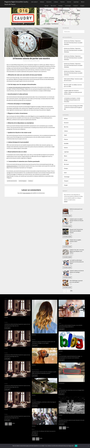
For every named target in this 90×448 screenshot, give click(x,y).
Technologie (68, 5)
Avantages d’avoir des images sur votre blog (69, 352)
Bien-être (66, 127)
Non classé (53, 5)
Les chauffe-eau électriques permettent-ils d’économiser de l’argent (77, 262)
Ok (76, 445)
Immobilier (66, 143)
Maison (82, 2)
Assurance (49, 2)
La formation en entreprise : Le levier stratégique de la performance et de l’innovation (72, 100)
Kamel (38, 60)
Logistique (76, 2)
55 (71, 290)
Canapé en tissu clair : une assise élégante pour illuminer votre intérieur (77, 251)
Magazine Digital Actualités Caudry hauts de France (16, 3)
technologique (22, 181)
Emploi (65, 135)
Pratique (60, 5)
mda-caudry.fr (34, 2)
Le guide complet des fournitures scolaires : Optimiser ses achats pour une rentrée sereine (73, 92)
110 (13, 423)
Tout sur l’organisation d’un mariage (41, 427)
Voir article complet (67, 215)
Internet (69, 2)
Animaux (42, 2)
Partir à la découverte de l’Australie (67, 416)
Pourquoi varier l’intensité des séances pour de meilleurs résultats (76, 231)
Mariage (46, 5)
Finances (62, 2)
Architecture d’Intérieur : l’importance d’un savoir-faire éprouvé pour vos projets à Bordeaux (73, 42)
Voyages (82, 5)
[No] (88, 446)
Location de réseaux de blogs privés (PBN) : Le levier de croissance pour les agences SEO (73, 107)
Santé (65, 172)
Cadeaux (56, 2)
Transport (75, 5)
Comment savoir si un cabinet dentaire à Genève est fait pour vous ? (76, 220)
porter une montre (12, 181)
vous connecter (26, 193)
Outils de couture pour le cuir (76, 209)
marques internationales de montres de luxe (19, 87)
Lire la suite (7, 328)
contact (65, 201)
